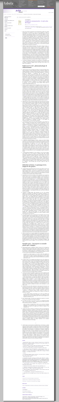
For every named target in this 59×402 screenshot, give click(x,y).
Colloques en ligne (40, 3)
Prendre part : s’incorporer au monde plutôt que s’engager (34, 244)
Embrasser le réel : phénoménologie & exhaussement (34, 66)
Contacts (48, 4)
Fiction (23, 385)
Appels (20, 5)
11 (22, 367)
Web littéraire (21, 2)
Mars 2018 (14, 14)
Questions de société (22, 4)
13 (22, 371)
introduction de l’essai (39, 343)
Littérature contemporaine (35, 385)
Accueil (5, 14)
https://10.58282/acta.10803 (26, 399)
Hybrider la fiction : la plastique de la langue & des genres (34, 165)
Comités (5, 24)
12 (22, 369)
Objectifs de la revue (7, 22)
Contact (5, 29)
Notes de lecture (19, 14)
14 (32, 279)
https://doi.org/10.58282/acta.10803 (32, 24)
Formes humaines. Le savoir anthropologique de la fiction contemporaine (35, 362)
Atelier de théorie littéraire (41, 2)
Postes (23, 5)
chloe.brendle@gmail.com (29, 392)
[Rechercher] (45, 6)
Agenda (20, 6)
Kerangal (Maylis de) (28, 385)
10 (25, 125)
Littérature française (42, 385)
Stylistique (46, 385)
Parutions (21, 3)
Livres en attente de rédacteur (7, 17)
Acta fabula (9, 14)
